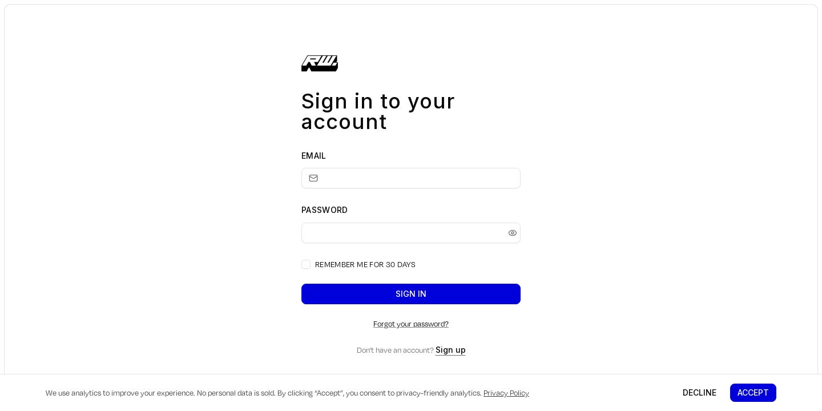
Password (324, 210)
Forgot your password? (411, 323)
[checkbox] (306, 264)
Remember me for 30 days (365, 264)
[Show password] (512, 232)
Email (314, 155)
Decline (699, 392)
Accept (753, 392)
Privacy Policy (506, 392)
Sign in (411, 294)
